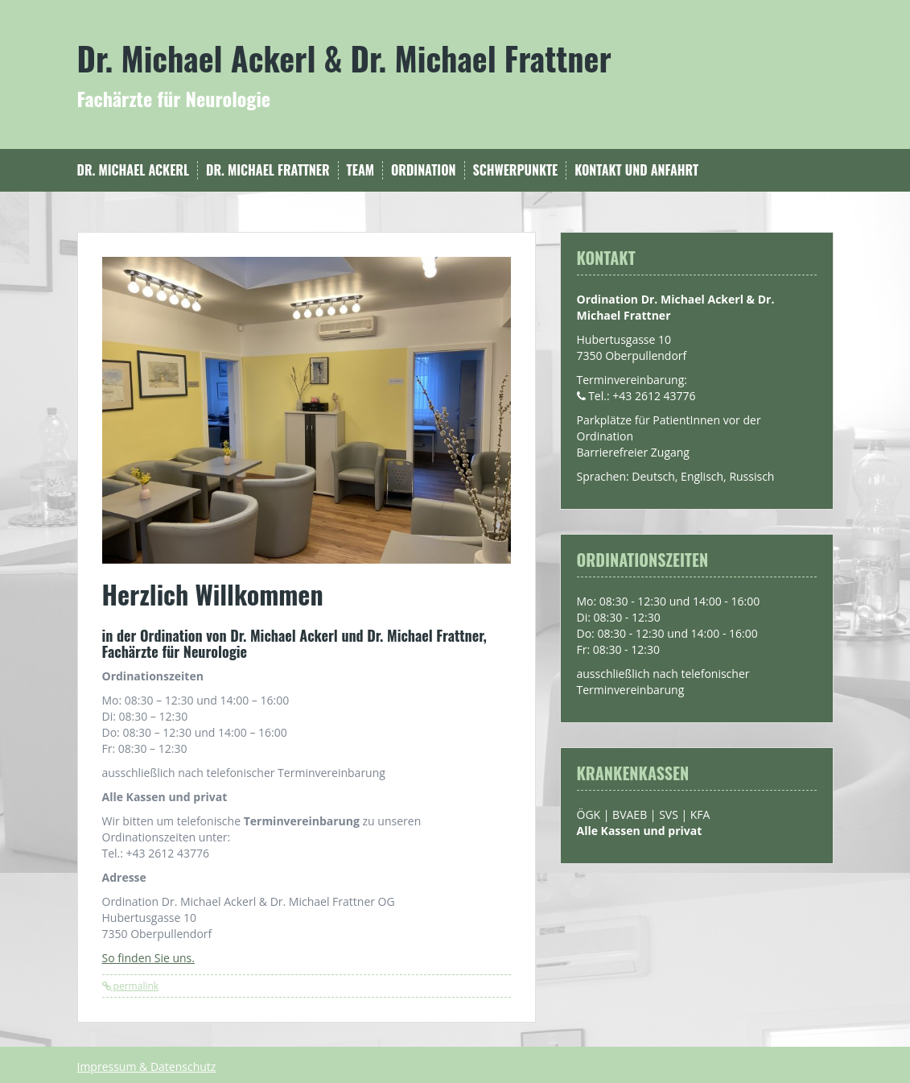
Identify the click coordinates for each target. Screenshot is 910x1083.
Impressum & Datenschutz (146, 1066)
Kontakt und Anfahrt (636, 170)
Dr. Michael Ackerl (133, 170)
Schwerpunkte (515, 170)
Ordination (423, 170)
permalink (135, 986)
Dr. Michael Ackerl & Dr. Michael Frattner (344, 58)
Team (360, 170)
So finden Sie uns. (148, 957)
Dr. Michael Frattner (268, 170)
